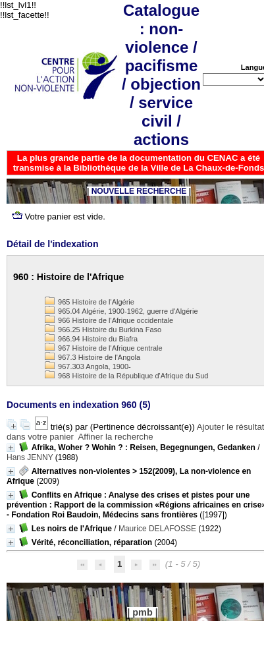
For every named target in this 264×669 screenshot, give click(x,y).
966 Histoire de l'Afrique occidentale (109, 320)
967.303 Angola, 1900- (88, 366)
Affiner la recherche (115, 437)
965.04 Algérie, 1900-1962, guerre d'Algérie (121, 311)
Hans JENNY (30, 457)
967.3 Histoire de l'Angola (92, 357)
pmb (142, 612)
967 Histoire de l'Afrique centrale (104, 348)
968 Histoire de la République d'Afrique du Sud (126, 376)
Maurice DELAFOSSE (157, 528)
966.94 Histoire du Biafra (91, 339)
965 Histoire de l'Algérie (89, 302)
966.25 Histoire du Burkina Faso (103, 330)
